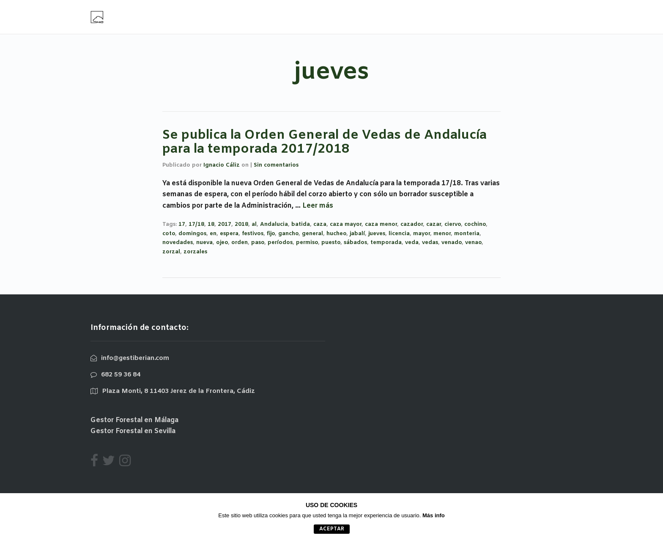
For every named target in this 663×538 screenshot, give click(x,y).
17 (181, 224)
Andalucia (274, 224)
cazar (433, 224)
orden (239, 242)
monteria (466, 233)
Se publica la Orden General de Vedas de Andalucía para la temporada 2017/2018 (324, 142)
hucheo (336, 233)
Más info (433, 515)
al (254, 224)
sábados (355, 242)
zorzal (171, 251)
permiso (307, 242)
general (312, 233)
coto (168, 233)
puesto (330, 242)
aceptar (331, 529)
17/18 (196, 224)
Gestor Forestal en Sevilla (132, 431)
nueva (204, 242)
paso (257, 242)
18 (211, 224)
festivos (252, 233)
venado (451, 242)
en (213, 233)
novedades (177, 242)
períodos (280, 242)
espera (229, 233)
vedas (430, 242)
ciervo (452, 224)
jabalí (357, 233)
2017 (224, 224)
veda (412, 242)
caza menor (381, 224)
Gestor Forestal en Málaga (134, 420)
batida (300, 224)
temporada (386, 242)
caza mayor (346, 224)
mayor (421, 233)
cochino (475, 224)
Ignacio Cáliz (221, 165)
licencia (399, 233)
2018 (241, 224)
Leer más (317, 205)
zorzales (195, 251)
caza (319, 224)
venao (473, 242)
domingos (192, 233)
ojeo (222, 242)
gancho (288, 233)
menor (442, 233)
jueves (376, 233)
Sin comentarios (276, 165)
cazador (411, 224)
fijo (271, 233)
